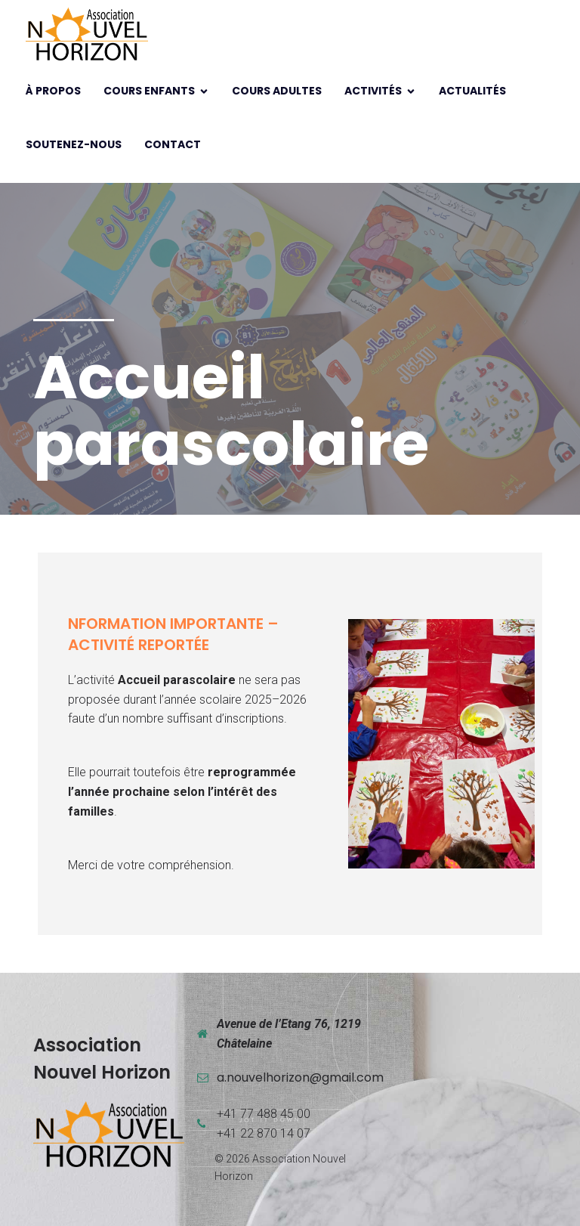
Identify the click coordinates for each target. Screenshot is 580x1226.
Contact (172, 144)
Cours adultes (277, 90)
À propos (53, 90)
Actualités (472, 90)
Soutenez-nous (74, 144)
